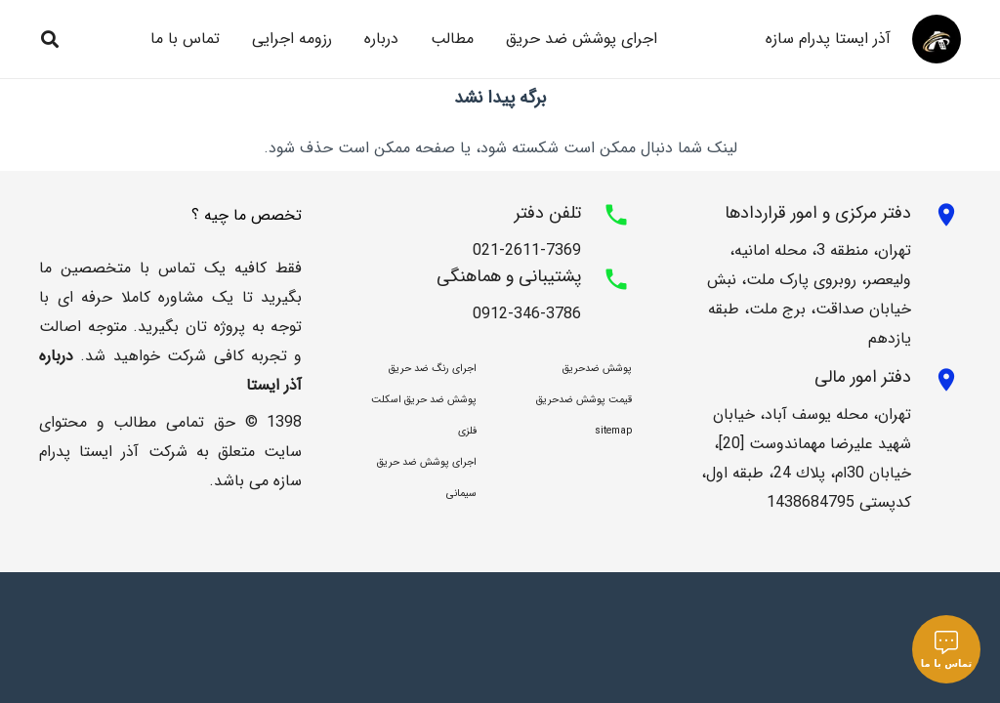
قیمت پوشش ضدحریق (584, 400)
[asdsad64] (936, 39)
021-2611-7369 (527, 250)
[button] (49, 40)
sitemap (613, 431)
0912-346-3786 (527, 314)
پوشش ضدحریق (597, 368)
